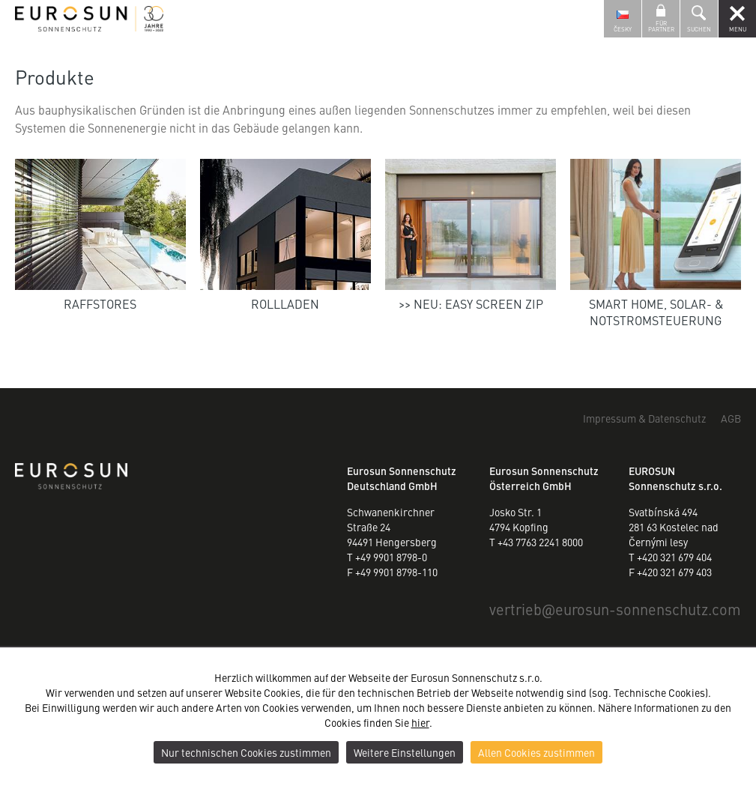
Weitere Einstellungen (405, 752)
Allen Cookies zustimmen (536, 752)
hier (420, 722)
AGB (731, 418)
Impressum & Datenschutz (644, 418)
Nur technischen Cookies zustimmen (246, 752)
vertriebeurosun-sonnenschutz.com (615, 609)
